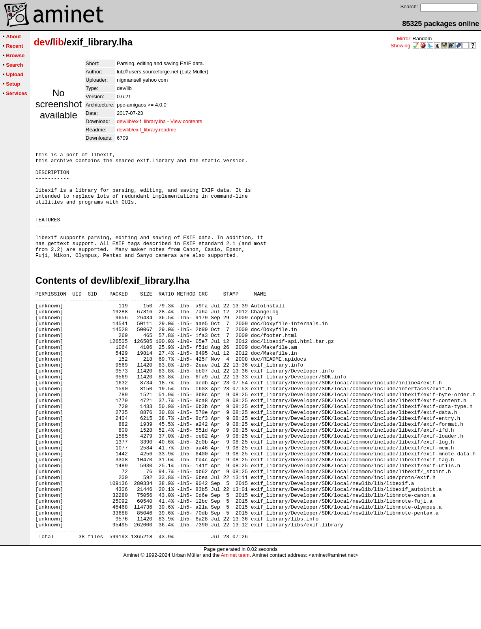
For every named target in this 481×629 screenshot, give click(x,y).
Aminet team (235, 626)
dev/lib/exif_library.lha (141, 121)
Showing (400, 46)
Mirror (403, 38)
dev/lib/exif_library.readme (146, 130)
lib (58, 42)
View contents (186, 121)
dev (42, 42)
